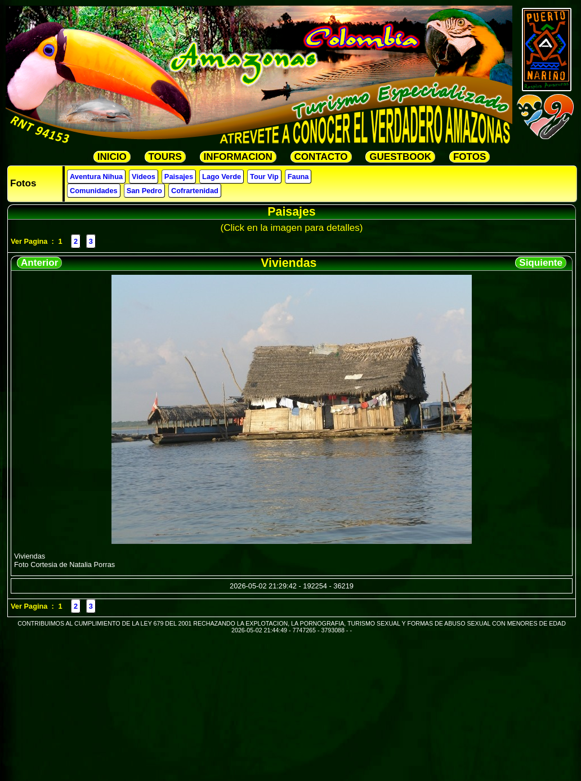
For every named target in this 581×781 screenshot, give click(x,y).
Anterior (39, 262)
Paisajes (178, 176)
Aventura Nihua (96, 176)
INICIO (112, 156)
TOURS (165, 156)
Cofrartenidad (194, 190)
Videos (143, 176)
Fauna (298, 176)
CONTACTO (321, 156)
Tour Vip (264, 176)
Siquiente (540, 262)
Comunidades (94, 190)
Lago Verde (221, 176)
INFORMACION (238, 156)
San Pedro (144, 190)
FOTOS (469, 156)
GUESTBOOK (400, 156)
